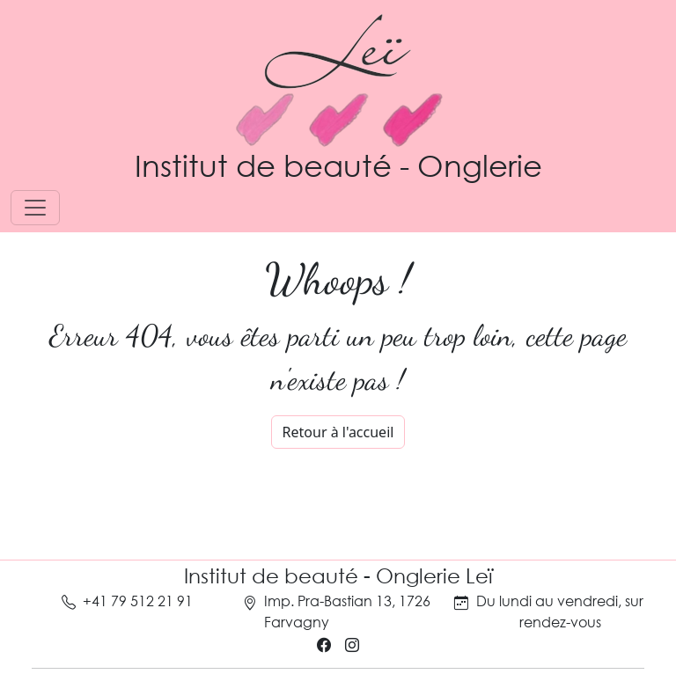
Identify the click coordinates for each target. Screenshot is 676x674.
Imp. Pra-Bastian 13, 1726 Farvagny (347, 611)
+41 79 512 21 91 (138, 600)
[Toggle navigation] (35, 207)
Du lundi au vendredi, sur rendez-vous (559, 611)
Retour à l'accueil (338, 432)
